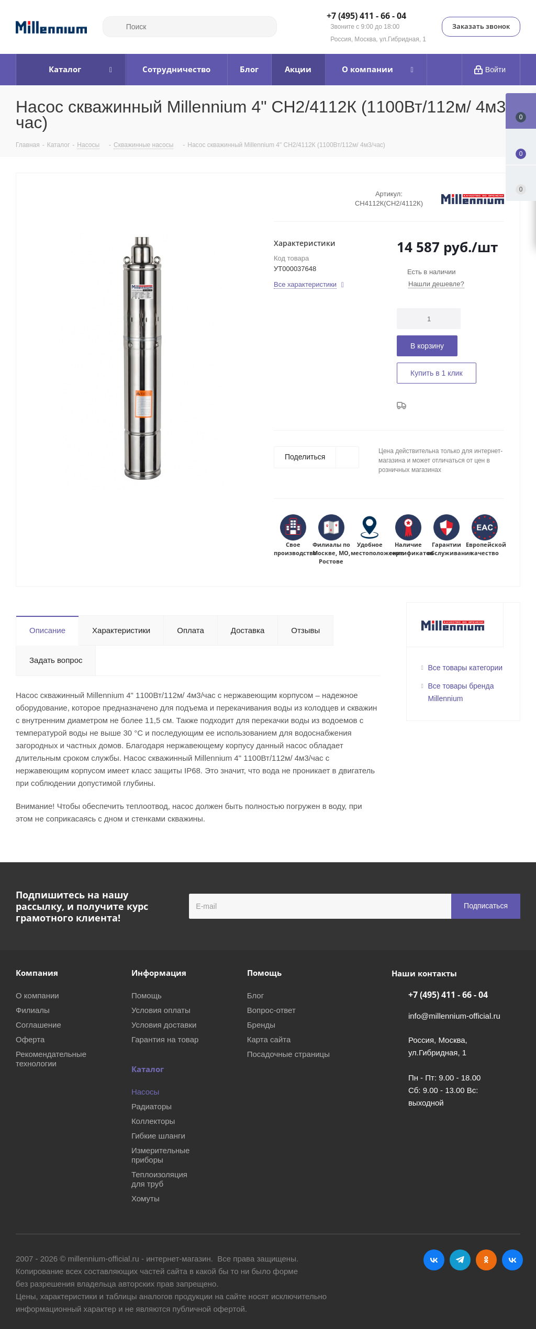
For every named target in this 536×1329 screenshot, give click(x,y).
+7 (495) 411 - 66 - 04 (366, 16)
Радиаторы (151, 1106)
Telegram (460, 1259)
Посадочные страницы (288, 1054)
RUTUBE (512, 1259)
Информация (158, 972)
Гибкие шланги (158, 1135)
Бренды (261, 1024)
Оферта (30, 1039)
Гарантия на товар (164, 1039)
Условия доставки (163, 1024)
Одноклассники (486, 1259)
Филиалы (33, 1010)
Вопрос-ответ (271, 1010)
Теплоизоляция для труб (159, 1179)
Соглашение (38, 1024)
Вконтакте (433, 1259)
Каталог (147, 1069)
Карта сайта (269, 1039)
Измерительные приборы (160, 1155)
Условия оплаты (161, 1010)
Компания (37, 972)
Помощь (146, 995)
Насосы (145, 1091)
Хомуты (145, 1198)
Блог (255, 995)
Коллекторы (153, 1121)
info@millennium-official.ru (454, 1015)
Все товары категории (465, 667)
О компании (37, 995)
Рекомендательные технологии (51, 1059)
